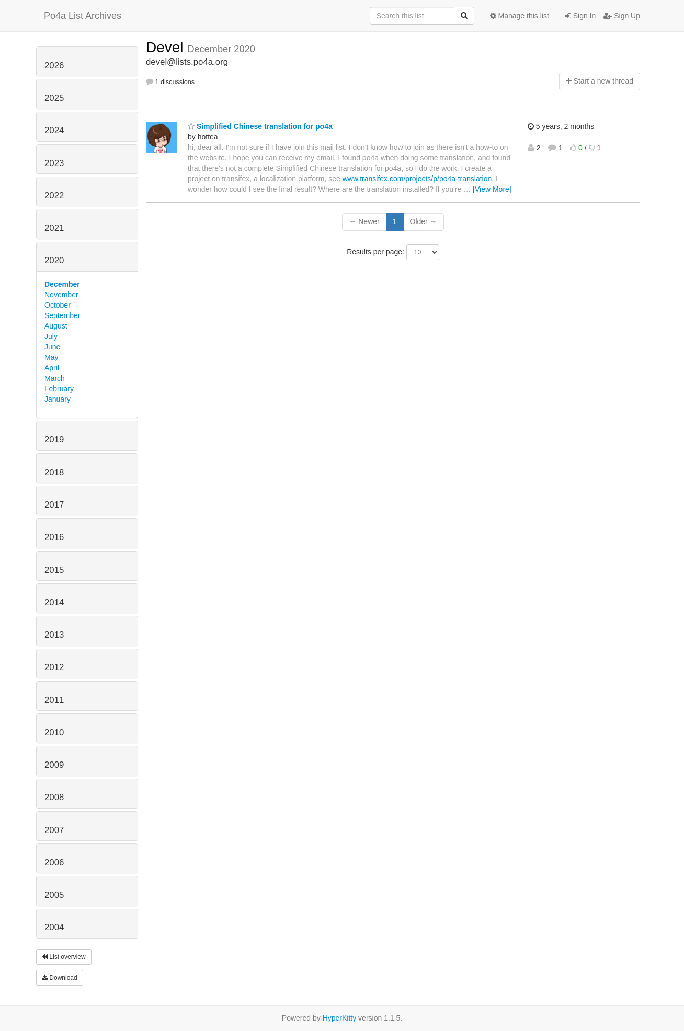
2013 (54, 635)
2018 (54, 472)
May (51, 357)
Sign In (580, 15)
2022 (54, 196)
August (55, 326)
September (62, 315)
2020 (54, 260)
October (57, 305)
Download (59, 977)
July (51, 336)
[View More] (492, 189)
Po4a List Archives (82, 15)
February (59, 388)
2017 (54, 505)
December (62, 284)
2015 (54, 570)
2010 (54, 732)
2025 (54, 98)
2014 (54, 602)
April (51, 368)
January (57, 399)
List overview (64, 956)
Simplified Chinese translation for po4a (260, 126)
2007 (54, 830)
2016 (54, 537)
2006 (54, 863)
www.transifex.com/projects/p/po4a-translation (417, 178)
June (52, 347)
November (61, 294)
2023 (54, 163)
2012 (54, 667)
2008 (54, 797)
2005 (54, 895)
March (54, 378)
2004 (54, 927)
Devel (166, 47)
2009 (54, 765)
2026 (54, 66)
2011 (54, 700)
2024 (54, 130)
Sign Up (621, 15)
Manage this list (519, 15)
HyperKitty (340, 1018)
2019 (54, 439)
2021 (54, 228)
